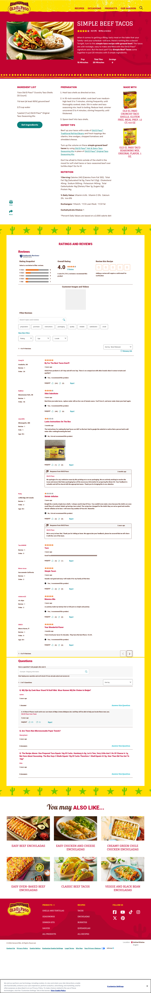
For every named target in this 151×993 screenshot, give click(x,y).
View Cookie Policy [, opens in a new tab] (58, 990)
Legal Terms (69, 948)
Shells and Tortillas (53, 910)
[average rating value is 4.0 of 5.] (85, 31)
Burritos (82, 922)
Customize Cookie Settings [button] (52, 948)
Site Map (79, 948)
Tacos (81, 910)
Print (11, 205)
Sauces (46, 928)
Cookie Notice (35, 948)
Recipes (79, 8)
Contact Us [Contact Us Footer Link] (10, 948)
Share (11, 214)
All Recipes (83, 934)
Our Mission (128, 8)
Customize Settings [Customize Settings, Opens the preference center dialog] (115, 986)
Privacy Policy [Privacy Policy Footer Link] (22, 948)
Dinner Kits (48, 922)
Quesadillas (84, 928)
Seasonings (48, 916)
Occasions (94, 8)
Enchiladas (84, 916)
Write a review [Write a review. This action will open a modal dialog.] (105, 31)
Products (111, 8)
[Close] (147, 986)
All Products (49, 934)
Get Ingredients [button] (29, 125)
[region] (75, 986)
